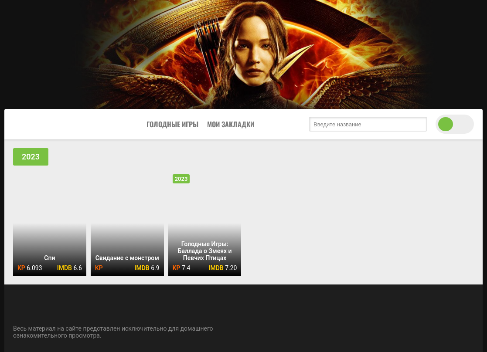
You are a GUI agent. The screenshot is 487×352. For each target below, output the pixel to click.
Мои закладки (230, 124)
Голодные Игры (172, 124)
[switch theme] (455, 124)
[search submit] (418, 124)
